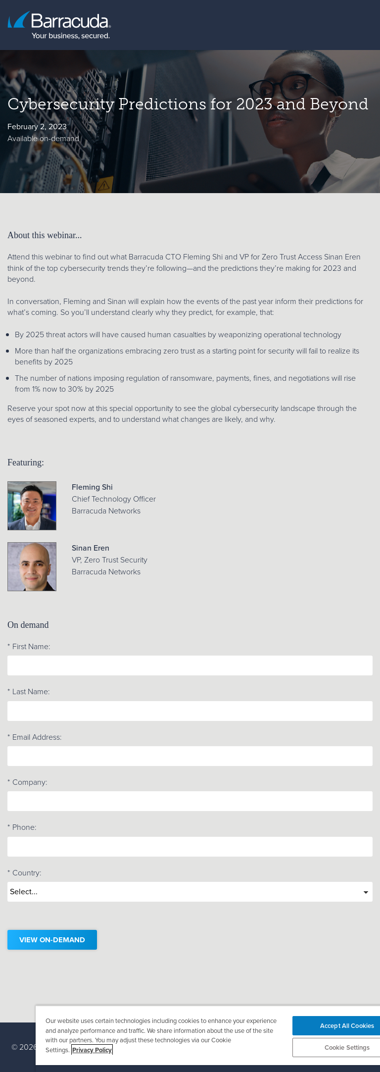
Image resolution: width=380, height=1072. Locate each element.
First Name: (28, 646)
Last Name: (28, 691)
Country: (24, 873)
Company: (27, 782)
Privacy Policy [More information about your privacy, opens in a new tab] (92, 1050)
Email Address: (34, 737)
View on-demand (52, 939)
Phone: (22, 827)
